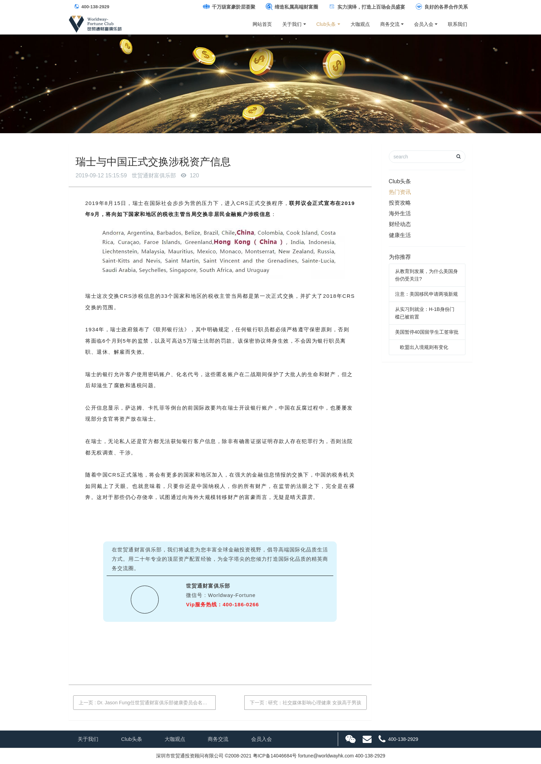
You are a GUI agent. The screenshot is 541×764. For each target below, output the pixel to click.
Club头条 (326, 24)
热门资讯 (400, 192)
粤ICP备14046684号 (275, 755)
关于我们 (292, 24)
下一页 (306, 702)
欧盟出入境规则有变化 (421, 347)
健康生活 (400, 235)
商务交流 (390, 24)
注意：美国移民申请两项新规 (426, 294)
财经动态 (400, 224)
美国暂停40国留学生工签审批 (427, 332)
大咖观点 (360, 24)
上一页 (147, 702)
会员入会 (423, 24)
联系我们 (457, 24)
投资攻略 (400, 203)
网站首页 (262, 24)
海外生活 (400, 213)
